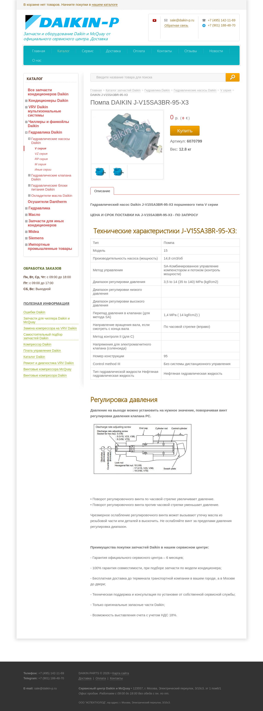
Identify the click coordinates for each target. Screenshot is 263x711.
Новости (216, 50)
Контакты (164, 50)
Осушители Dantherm (47, 202)
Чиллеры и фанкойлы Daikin (48, 124)
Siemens (36, 238)
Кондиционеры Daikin (48, 101)
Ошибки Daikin (34, 312)
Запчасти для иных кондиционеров (46, 223)
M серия (40, 164)
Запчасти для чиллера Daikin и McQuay (46, 320)
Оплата (139, 50)
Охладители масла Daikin (51, 195)
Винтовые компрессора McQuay (47, 369)
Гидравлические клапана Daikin (51, 177)
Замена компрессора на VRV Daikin (50, 328)
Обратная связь (176, 25)
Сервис (88, 50)
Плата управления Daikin (42, 350)
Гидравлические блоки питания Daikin (49, 187)
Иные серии (43, 169)
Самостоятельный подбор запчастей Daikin (42, 336)
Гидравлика (39, 208)
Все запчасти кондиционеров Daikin (48, 92)
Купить (184, 130)
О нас (36, 60)
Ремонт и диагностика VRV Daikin (48, 363)
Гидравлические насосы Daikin (50, 141)
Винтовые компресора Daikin (45, 375)
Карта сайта (120, 673)
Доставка (113, 50)
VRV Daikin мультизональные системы (44, 111)
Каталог (63, 50)
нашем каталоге (104, 4)
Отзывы (190, 50)
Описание (102, 191)
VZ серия (41, 153)
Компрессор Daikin (37, 344)
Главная (38, 50)
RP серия (41, 159)
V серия (40, 148)
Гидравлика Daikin (45, 132)
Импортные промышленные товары (50, 247)
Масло (34, 215)
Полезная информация (46, 303)
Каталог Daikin (34, 357)
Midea (34, 232)
